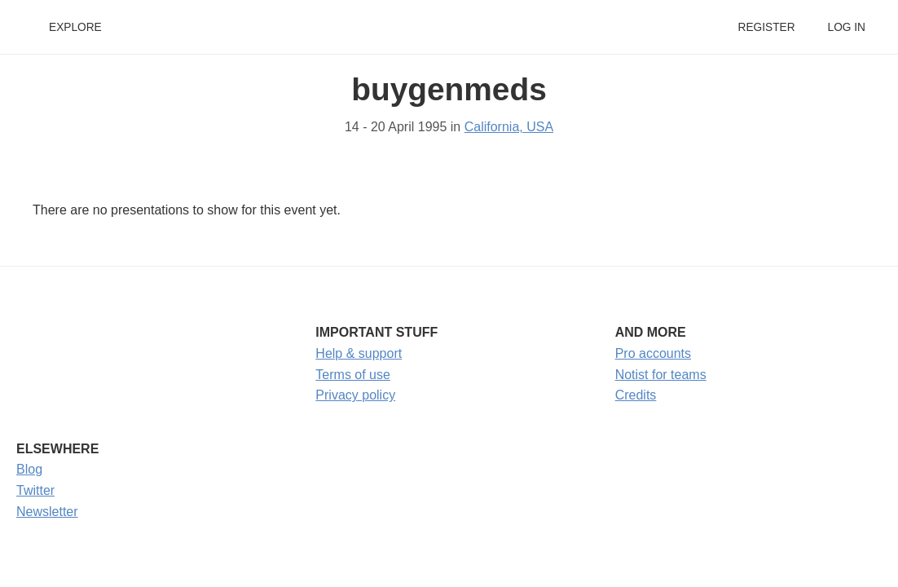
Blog (29, 469)
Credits (636, 395)
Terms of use (352, 375)
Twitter (35, 490)
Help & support (358, 353)
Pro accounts (653, 353)
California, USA (508, 127)
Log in (846, 27)
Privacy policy (355, 395)
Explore (75, 27)
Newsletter (47, 512)
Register (766, 27)
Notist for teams (661, 375)
